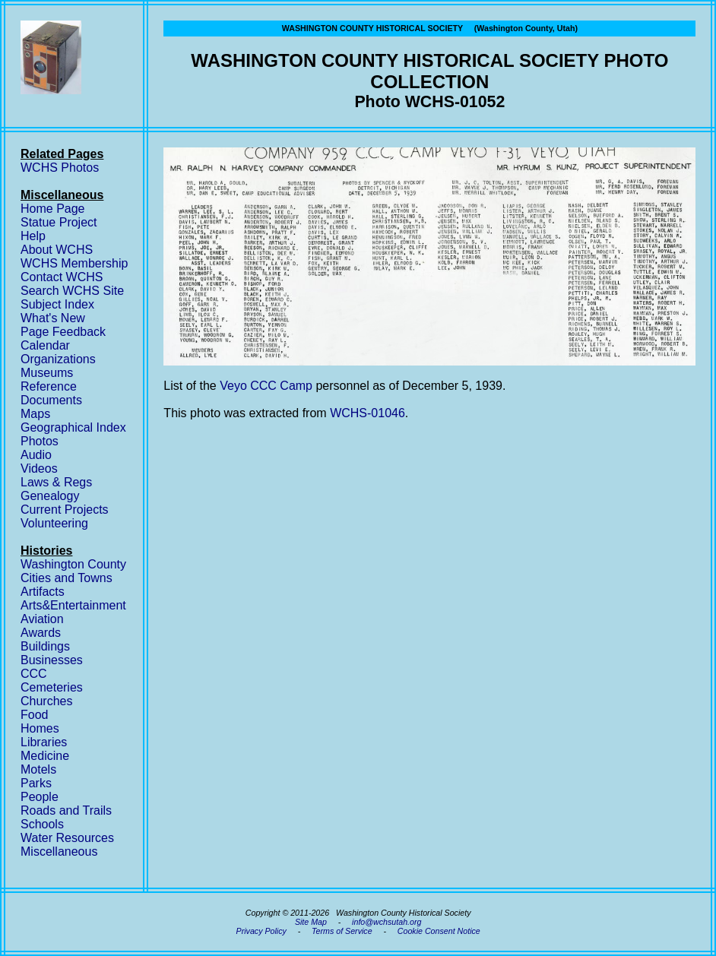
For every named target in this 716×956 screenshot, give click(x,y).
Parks (36, 783)
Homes (40, 728)
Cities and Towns (66, 577)
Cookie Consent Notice (439, 930)
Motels (38, 769)
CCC (34, 673)
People (40, 796)
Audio (36, 454)
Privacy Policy (261, 930)
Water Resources (67, 837)
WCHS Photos (60, 167)
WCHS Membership (74, 263)
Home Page (53, 208)
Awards (41, 632)
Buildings (45, 646)
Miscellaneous (59, 851)
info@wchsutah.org (386, 921)
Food (34, 714)
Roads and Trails (66, 810)
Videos (39, 468)
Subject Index (57, 304)
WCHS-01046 (367, 413)
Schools (42, 824)
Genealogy (50, 495)
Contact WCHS (62, 277)
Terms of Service (342, 930)
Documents (51, 400)
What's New (53, 318)
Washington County (73, 564)
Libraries (44, 742)
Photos (40, 441)
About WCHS (57, 249)
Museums (47, 372)
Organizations (58, 359)
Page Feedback (63, 331)
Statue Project (59, 222)
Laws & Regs (56, 482)
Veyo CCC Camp (266, 385)
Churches (46, 701)
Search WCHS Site (72, 290)
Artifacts (43, 591)
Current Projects (65, 509)
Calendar (45, 345)
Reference (49, 386)
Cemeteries (52, 687)
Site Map (311, 921)
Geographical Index (73, 427)
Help (33, 236)
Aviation (42, 619)
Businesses (52, 660)
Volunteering (54, 523)
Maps (35, 413)
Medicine (45, 755)
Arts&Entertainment (73, 605)
